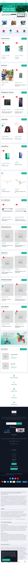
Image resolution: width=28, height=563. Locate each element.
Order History (14, 454)
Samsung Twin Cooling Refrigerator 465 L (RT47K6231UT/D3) (19, 112)
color (3, 84)
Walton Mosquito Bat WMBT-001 (18, 558)
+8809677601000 (11, 441)
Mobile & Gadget (4, 533)
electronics (10, 513)
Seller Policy (14, 461)
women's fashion (20, 513)
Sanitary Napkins (4, 524)
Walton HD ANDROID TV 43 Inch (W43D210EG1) (20, 272)
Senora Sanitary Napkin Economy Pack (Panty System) (14, 527)
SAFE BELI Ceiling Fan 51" (6, 191)
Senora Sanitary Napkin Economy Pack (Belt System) (16, 528)
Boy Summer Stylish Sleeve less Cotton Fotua (20, 85)
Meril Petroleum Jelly (8, 548)
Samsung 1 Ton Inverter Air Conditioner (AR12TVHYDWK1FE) (20, 220)
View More (24, 38)
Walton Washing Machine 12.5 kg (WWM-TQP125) (20, 246)
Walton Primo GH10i (18, 164)
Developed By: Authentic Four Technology (7, 475)
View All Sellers (23, 349)
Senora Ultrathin (21, 526)
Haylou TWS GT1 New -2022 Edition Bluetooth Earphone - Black (13, 539)
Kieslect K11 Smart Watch (5, 547)
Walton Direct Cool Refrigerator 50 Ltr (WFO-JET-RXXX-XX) (7, 112)
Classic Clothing (14, 354)
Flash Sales (16, 4)
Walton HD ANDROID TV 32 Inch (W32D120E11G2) (7, 273)
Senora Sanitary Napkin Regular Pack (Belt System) (9, 529)
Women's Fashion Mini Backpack (7, 138)
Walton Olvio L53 (18, 552)
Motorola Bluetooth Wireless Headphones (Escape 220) (18, 553)
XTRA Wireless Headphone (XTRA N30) (6, 300)
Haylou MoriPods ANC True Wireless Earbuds (8, 537)
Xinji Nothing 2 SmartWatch (6, 326)
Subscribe (19, 423)
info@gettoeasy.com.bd (14, 443)
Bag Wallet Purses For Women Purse (12, 550)
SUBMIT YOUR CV (14, 468)
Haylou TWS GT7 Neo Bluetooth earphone (11, 538)
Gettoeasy (9, 500)
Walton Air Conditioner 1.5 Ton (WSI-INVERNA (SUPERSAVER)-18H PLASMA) (7, 220)
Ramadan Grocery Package (7, 4)
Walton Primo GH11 (5, 165)
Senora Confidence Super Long (11, 530)
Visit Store (14, 357)
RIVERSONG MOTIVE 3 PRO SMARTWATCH (19, 327)
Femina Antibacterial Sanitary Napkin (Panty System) (9, 526)
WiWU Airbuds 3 (15, 536)
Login (14, 452)
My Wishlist (14, 455)
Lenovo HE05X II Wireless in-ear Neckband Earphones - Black (20, 300)
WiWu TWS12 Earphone (23, 536)
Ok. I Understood (6, 559)
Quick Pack (13, 363)
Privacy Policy (8, 556)
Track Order (14, 457)
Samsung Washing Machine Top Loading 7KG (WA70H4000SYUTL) (7, 246)
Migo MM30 (17, 58)
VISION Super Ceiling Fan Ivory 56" (20, 192)
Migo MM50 (4, 58)
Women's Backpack (18, 138)
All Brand (21, 4)
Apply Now (14, 463)
